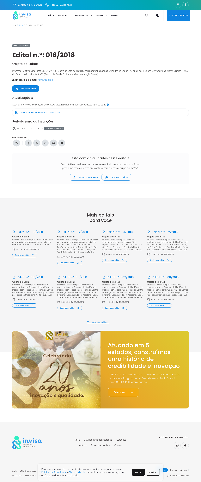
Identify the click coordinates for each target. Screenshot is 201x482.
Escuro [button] (173, 470)
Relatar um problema (85, 177)
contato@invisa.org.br (27, 4)
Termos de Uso (78, 472)
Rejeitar (153, 472)
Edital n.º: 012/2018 (162, 232)
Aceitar (138, 472)
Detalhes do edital (24, 255)
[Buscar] (146, 15)
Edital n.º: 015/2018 (27, 232)
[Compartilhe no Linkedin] (45, 143)
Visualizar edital (25, 88)
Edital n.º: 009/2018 (118, 277)
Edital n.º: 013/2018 (117, 232)
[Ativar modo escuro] (157, 15)
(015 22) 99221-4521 (58, 4)
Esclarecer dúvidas (116, 177)
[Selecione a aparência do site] (173, 470)
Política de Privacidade (54, 472)
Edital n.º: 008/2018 (163, 277)
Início (14, 471)
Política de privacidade (27, 471)
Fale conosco (123, 392)
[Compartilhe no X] (36, 143)
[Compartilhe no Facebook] (28, 143)
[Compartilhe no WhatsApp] (53, 143)
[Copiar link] (16, 143)
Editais (20, 25)
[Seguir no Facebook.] (185, 5)
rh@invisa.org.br (46, 79)
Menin (186, 476)
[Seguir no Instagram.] (178, 5)
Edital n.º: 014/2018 (72, 232)
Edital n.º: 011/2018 (72, 277)
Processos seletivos (178, 15)
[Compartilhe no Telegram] (61, 143)
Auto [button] (183, 470)
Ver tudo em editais (100, 322)
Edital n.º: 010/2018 (27, 277)
